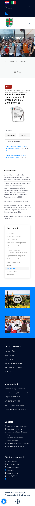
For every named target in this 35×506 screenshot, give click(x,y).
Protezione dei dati (12, 467)
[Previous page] (10, 135)
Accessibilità (9, 470)
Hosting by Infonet (11, 473)
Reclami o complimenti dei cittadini (16, 432)
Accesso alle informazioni (13, 429)
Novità (9, 265)
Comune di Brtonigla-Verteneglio (16, 426)
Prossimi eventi (12, 271)
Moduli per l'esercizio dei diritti (17, 252)
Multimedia (10, 275)
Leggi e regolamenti (13, 262)
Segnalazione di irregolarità (16, 256)
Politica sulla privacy (14, 250)
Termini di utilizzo (11, 461)
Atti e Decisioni (12, 239)
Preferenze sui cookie (12, 479)
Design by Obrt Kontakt (13, 476)
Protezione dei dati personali (16, 243)
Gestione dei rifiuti (13, 259)
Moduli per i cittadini (14, 236)
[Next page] (24, 135)
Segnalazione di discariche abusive (17, 443)
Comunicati (22, 92)
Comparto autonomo (12, 435)
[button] (29, 23)
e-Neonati (10, 233)
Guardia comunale (11, 440)
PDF (8, 87)
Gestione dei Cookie (12, 464)
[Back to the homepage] (9, 23)
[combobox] (17, 8)
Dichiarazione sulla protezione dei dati (18, 247)
